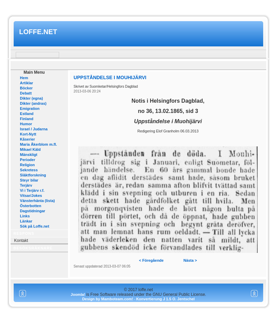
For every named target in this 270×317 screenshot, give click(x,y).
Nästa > (190, 260)
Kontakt (21, 240)
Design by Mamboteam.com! (107, 299)
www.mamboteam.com (134, 6)
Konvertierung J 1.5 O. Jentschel (165, 299)
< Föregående (151, 260)
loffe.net (38, 31)
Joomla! (78, 294)
